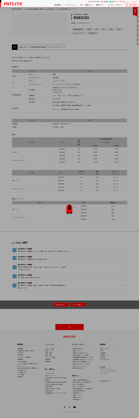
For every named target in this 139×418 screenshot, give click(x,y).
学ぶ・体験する (85, 5)
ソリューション (70, 5)
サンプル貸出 (77, 304)
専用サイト (100, 5)
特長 (14, 47)
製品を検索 (133, 5)
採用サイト (115, 1)
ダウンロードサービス (56, 47)
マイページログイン (132, 1)
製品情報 (57, 5)
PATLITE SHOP (95, 1)
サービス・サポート (115, 5)
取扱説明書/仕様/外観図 (38, 47)
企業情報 (105, 1)
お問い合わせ (59, 304)
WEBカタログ (23, 47)
